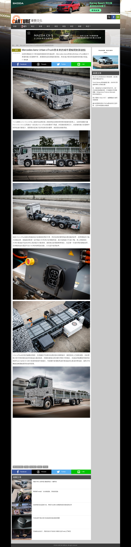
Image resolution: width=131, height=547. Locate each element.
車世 (72, 27)
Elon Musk (25, 122)
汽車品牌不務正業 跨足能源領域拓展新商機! (46, 518)
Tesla (15, 122)
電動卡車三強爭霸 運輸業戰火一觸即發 (45, 481)
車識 (64, 27)
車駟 (80, 27)
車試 (33, 27)
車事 (40, 27)
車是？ (88, 27)
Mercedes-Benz (18, 125)
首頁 (13, 45)
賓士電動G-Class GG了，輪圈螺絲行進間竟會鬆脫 (105, 99)
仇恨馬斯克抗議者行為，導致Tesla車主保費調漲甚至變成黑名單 (52, 505)
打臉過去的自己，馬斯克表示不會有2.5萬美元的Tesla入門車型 (52, 531)
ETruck (45, 467)
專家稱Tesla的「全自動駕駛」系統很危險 (45, 491)
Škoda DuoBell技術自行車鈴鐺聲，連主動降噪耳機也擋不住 (105, 78)
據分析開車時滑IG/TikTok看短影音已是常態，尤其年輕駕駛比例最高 (105, 104)
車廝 (15, 27)
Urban (39, 125)
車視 (56, 27)
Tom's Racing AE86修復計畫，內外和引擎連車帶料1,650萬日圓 (105, 83)
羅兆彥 (26, 60)
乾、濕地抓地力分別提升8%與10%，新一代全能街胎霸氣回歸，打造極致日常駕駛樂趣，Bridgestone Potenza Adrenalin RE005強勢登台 (105, 91)
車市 (48, 27)
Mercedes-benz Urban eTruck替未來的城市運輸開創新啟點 (37, 45)
